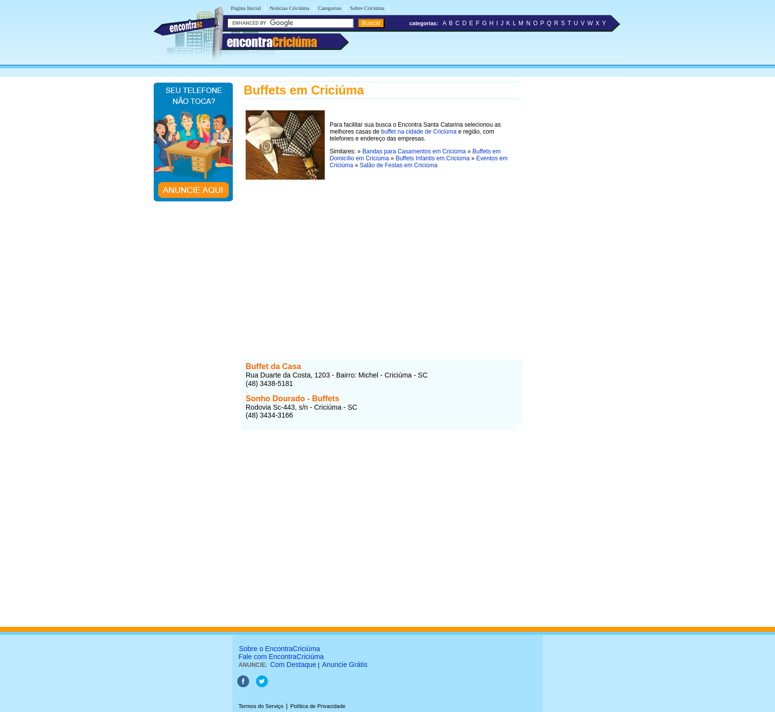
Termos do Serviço (260, 706)
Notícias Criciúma (289, 8)
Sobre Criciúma (367, 8)
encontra (272, 42)
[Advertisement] (382, 259)
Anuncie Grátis (345, 664)
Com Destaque (293, 664)
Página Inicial (246, 8)
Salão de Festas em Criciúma (398, 165)
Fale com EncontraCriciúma (281, 657)
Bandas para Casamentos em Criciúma (414, 151)
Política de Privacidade (317, 706)
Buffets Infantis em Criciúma (432, 158)
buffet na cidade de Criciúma (419, 131)
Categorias (329, 8)
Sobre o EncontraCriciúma (279, 649)
